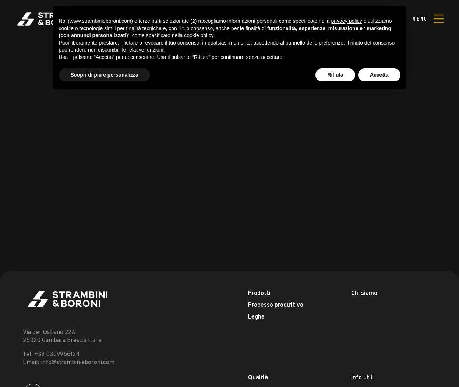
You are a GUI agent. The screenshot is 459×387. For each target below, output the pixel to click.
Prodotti (259, 293)
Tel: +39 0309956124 (51, 354)
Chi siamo (364, 293)
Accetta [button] (379, 75)
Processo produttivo (275, 305)
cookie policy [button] (198, 35)
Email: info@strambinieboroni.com (68, 362)
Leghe (256, 317)
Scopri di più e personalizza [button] (104, 75)
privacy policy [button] (346, 21)
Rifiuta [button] (335, 75)
